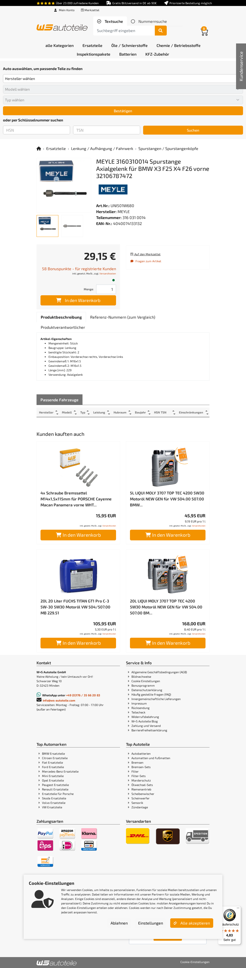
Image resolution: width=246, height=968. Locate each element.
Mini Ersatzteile (53, 776)
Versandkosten (107, 273)
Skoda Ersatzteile (54, 798)
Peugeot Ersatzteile (55, 784)
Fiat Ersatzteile (52, 762)
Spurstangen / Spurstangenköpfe (168, 148)
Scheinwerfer (140, 798)
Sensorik (137, 802)
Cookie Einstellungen (145, 681)
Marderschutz (141, 780)
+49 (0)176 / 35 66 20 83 (83, 695)
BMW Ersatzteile (53, 753)
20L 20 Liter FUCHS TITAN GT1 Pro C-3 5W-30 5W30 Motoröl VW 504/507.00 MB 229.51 (75, 606)
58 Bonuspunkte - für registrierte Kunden (79, 268)
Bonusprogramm (143, 685)
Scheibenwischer (142, 793)
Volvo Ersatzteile (53, 802)
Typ (82, 412)
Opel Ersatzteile (53, 780)
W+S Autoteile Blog (144, 721)
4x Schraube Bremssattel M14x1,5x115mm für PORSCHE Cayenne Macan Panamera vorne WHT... (76, 498)
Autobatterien (141, 753)
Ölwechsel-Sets (142, 784)
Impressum (139, 703)
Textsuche (113, 21)
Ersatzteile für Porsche (58, 793)
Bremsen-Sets (141, 767)
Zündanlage (139, 807)
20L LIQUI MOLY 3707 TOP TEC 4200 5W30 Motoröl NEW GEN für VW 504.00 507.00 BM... (166, 606)
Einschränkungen (190, 412)
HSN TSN (161, 412)
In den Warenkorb (78, 300)
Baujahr (141, 412)
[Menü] (238, 909)
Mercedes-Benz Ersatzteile (60, 771)
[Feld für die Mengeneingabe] (106, 289)
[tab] (110, 21)
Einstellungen (150, 923)
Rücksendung (140, 707)
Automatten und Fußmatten (150, 758)
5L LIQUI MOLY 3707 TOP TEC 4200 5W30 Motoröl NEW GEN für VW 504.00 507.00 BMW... (167, 498)
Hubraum (120, 412)
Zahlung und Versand (146, 725)
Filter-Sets (138, 776)
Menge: (89, 289)
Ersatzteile (56, 148)
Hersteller (46, 412)
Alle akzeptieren (191, 923)
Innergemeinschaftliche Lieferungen (156, 699)
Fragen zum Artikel (145, 261)
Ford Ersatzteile (53, 767)
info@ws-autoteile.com (59, 700)
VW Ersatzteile (52, 807)
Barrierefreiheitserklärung (149, 730)
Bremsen (137, 762)
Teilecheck (138, 712)
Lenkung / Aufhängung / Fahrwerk (102, 148)
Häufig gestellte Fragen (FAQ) (151, 694)
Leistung (99, 412)
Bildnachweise (141, 676)
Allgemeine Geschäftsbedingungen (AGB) (159, 672)
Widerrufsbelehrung (145, 716)
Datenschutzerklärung (146, 690)
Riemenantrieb (141, 789)
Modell (67, 412)
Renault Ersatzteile (55, 789)
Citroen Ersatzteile (55, 758)
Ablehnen (119, 923)
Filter (135, 771)
